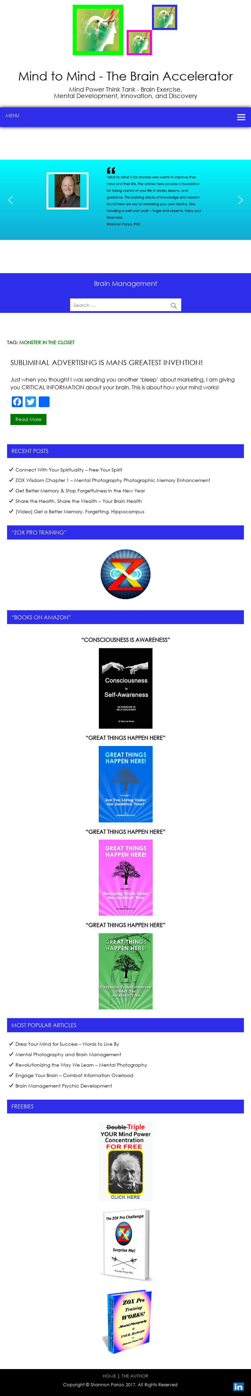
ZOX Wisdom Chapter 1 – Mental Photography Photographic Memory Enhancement (112, 480)
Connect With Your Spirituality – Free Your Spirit (68, 470)
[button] (10, 200)
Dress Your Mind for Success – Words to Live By (67, 1044)
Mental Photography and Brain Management (68, 1054)
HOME (109, 1375)
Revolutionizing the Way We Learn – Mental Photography (81, 1065)
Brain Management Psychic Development (63, 1086)
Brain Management (125, 283)
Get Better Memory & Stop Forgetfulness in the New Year (80, 490)
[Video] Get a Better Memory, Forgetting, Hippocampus (79, 511)
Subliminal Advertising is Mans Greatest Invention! (106, 362)
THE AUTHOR (135, 1375)
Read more (28, 419)
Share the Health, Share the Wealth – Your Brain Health (78, 501)
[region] (125, 200)
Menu (12, 115)
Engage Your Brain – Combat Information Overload (74, 1075)
